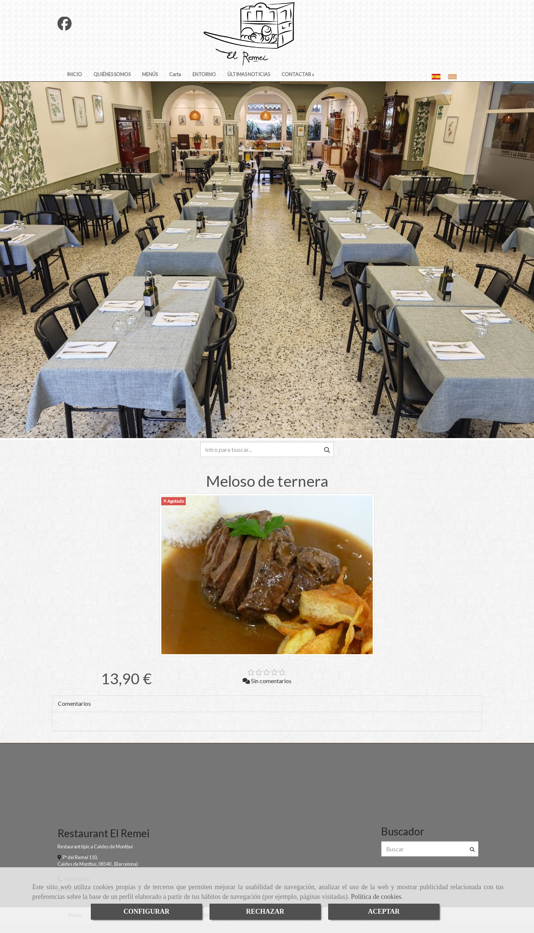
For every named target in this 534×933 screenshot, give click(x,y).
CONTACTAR (298, 82)
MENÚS (150, 82)
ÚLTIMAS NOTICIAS (248, 82)
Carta (175, 82)
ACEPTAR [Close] (384, 911)
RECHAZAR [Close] (265, 911)
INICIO (74, 82)
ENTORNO (204, 82)
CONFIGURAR (146, 911)
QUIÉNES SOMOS (112, 82)
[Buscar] (267, 456)
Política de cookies (376, 896)
